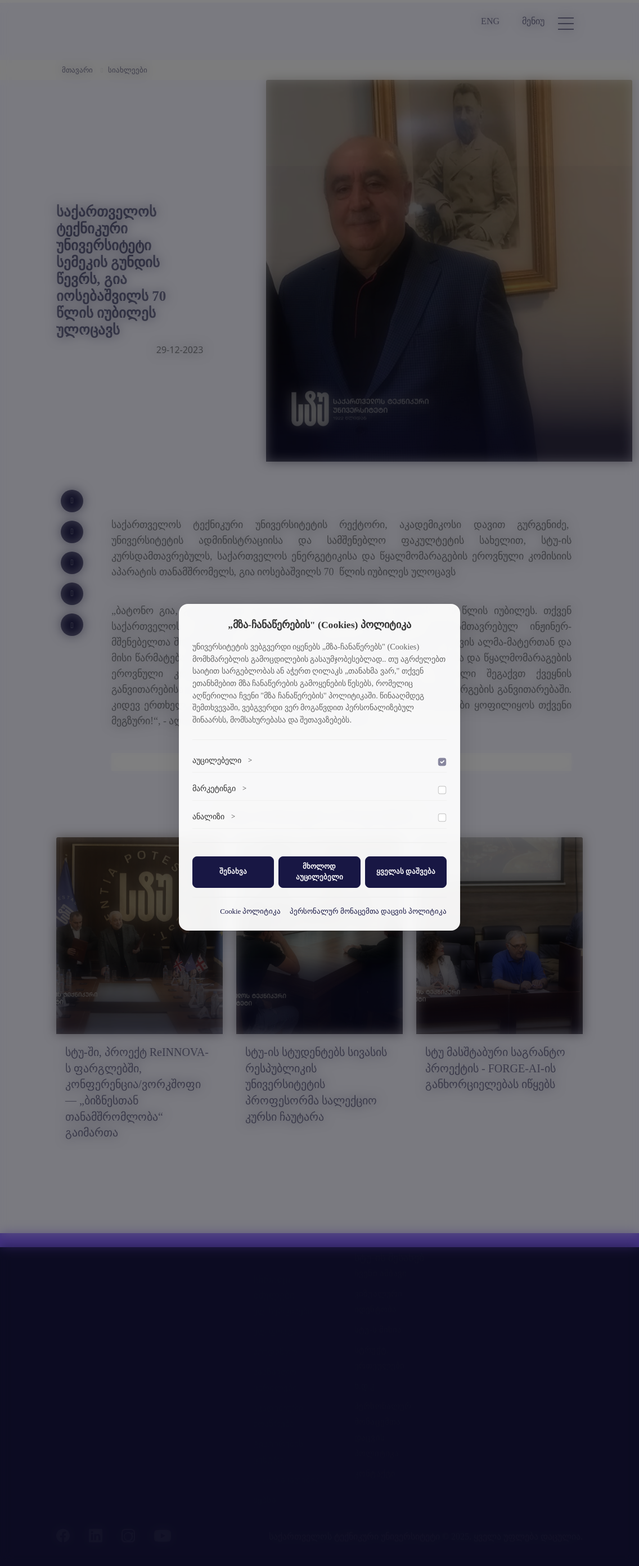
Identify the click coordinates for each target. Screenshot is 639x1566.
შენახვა (233, 871)
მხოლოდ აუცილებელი (319, 872)
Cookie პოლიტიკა (250, 911)
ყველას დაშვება (405, 871)
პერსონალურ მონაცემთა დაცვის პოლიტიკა (368, 911)
